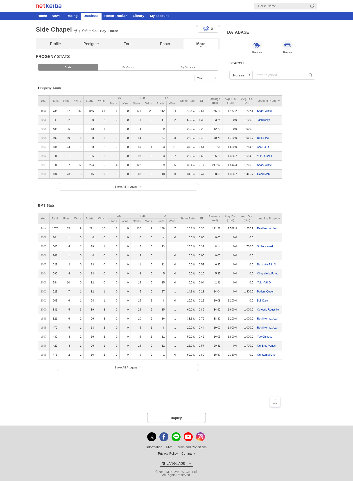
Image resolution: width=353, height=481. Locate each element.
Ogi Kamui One (266, 354)
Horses (257, 47)
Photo (165, 44)
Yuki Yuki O (264, 282)
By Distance (188, 67)
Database (91, 16)
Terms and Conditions (191, 447)
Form (128, 44)
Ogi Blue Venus (266, 345)
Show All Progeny (128, 186)
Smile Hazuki (265, 246)
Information (154, 447)
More (201, 44)
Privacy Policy (168, 453)
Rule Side (263, 138)
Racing (72, 16)
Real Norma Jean (267, 228)
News (56, 16)
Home (42, 16)
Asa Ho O (263, 147)
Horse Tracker (115, 16)
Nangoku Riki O (266, 264)
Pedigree (91, 44)
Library (138, 16)
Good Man (263, 174)
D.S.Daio (262, 300)
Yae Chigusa (264, 336)
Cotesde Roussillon (268, 309)
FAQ (169, 447)
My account (159, 16)
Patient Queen (265, 291)
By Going (128, 67)
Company (188, 453)
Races (287, 47)
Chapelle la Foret (267, 273)
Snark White (264, 111)
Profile (55, 44)
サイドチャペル (86, 31)
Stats (68, 67)
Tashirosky (263, 120)
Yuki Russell (264, 156)
